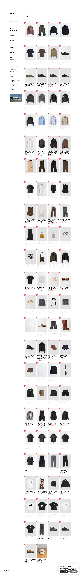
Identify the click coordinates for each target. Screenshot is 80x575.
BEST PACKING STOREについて (16, 81)
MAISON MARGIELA (14, 43)
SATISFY (12, 60)
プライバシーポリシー (14, 85)
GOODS (12, 16)
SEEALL (11, 62)
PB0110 (11, 50)
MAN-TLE (12, 45)
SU (10, 65)
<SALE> (11, 77)
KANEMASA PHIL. (13, 38)
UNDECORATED (13, 67)
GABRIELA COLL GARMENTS (15, 33)
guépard (12, 35)
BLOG (12, 82)
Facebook (12, 91)
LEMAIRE (12, 40)
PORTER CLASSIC (13, 55)
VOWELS (12, 72)
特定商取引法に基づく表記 (15, 86)
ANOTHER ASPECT (14, 21)
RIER (11, 57)
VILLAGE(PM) (13, 70)
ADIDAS (12, 18)
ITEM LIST (12, 13)
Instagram (13, 90)
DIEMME (12, 28)
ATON (11, 23)
